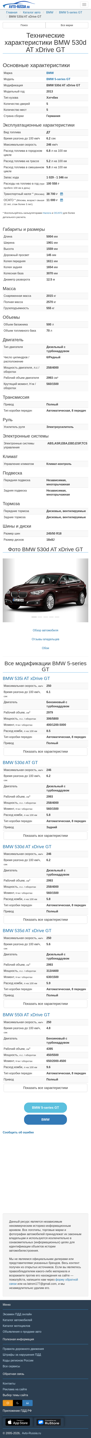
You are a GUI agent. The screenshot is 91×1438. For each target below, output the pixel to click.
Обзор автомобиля (45, 630)
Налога (47, 213)
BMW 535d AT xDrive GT (27, 930)
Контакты (9, 1383)
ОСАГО (58, 213)
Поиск (24, 25)
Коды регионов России (18, 1360)
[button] (9, 590)
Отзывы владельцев (45, 639)
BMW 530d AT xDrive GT (27, 846)
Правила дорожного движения (23, 1348)
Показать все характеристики (45, 751)
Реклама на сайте (15, 1389)
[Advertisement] (45, 1174)
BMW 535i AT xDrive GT (26, 678)
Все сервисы (11, 1366)
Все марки (67, 25)
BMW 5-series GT (70, 12)
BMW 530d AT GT (20, 762)
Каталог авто (31, 12)
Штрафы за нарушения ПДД (22, 1354)
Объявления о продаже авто (22, 1331)
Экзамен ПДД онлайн (17, 1314)
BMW (49, 12)
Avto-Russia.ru (31, 1433)
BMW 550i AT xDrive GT (26, 1014)
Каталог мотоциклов (16, 1325)
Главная (11, 12)
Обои (45, 648)
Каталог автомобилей (17, 1320)
